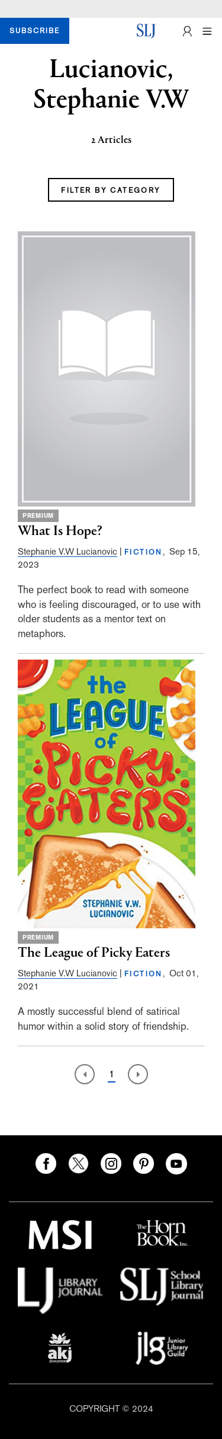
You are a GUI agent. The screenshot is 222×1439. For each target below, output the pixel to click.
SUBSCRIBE (34, 31)
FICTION (143, 552)
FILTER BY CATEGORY (110, 190)
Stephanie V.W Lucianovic (67, 551)
